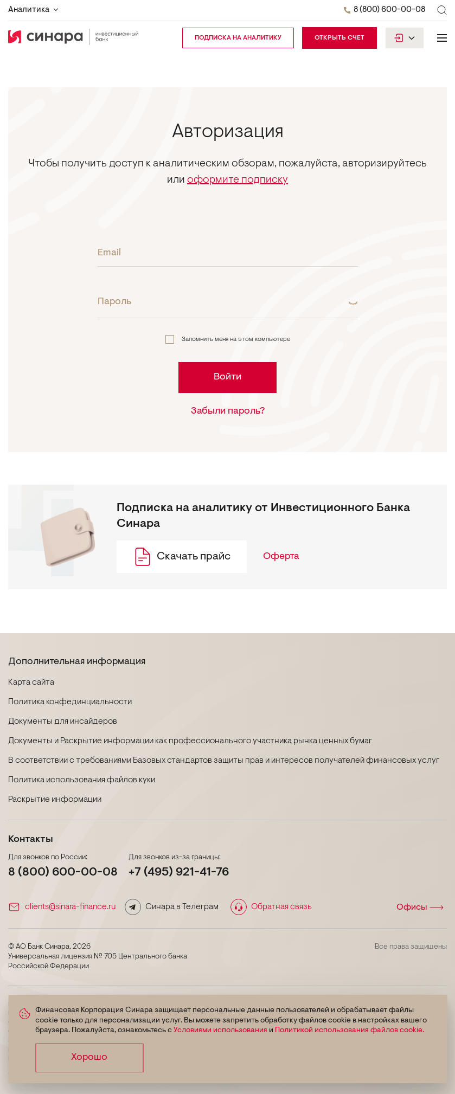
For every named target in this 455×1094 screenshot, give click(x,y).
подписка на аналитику (238, 38)
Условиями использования (220, 1030)
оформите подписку (237, 180)
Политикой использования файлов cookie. (349, 1030)
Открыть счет (339, 38)
